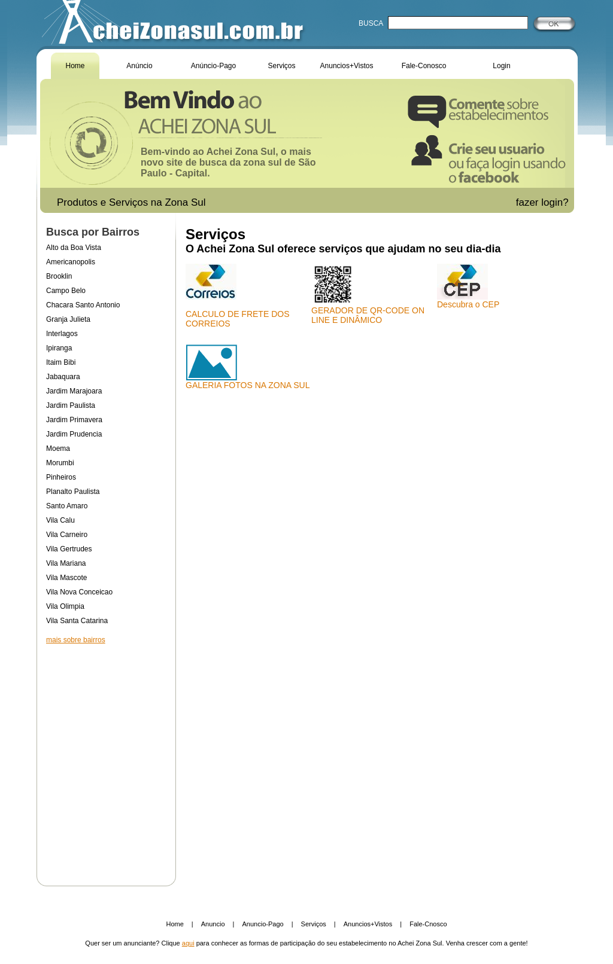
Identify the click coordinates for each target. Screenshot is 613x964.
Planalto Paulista (72, 491)
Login (501, 66)
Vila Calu (60, 520)
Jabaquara (63, 377)
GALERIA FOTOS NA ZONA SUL (247, 367)
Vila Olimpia (65, 606)
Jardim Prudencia (74, 434)
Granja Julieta (68, 319)
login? (556, 202)
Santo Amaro (66, 506)
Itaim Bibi (60, 362)
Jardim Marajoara (74, 391)
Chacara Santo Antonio (83, 305)
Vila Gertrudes (69, 549)
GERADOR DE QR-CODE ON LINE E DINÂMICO (367, 294)
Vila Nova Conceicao (79, 592)
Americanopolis (70, 262)
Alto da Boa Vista (73, 247)
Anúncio (139, 66)
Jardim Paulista (70, 405)
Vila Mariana (66, 563)
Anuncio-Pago (263, 924)
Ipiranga (59, 348)
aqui (188, 943)
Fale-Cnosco (428, 924)
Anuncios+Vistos (347, 66)
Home (74, 66)
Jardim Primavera (74, 420)
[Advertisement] (106, 757)
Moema (58, 448)
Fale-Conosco (424, 66)
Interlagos (62, 334)
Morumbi (60, 463)
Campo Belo (66, 290)
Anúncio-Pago (213, 66)
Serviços (281, 66)
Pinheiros (61, 477)
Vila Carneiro (66, 534)
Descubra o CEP (468, 286)
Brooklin (59, 276)
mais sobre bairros (75, 640)
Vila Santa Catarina (77, 621)
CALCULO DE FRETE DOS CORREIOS (237, 296)
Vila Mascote (66, 577)
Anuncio (213, 924)
